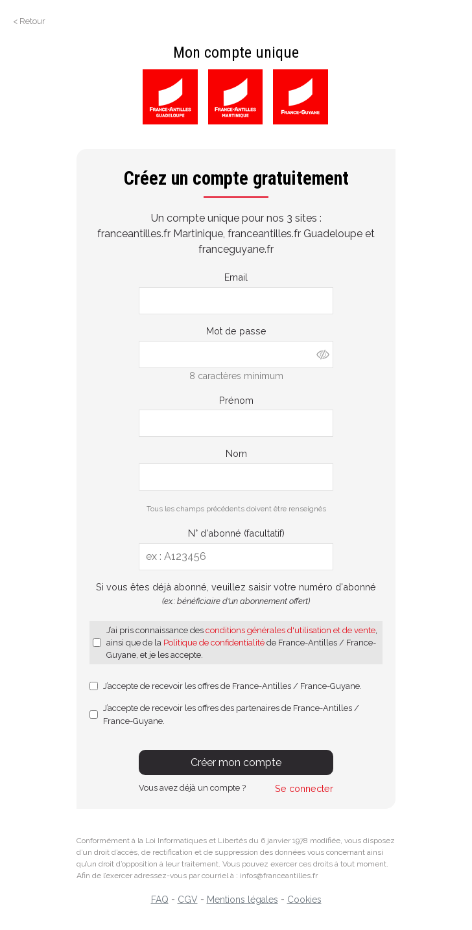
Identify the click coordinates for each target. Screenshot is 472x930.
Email (236, 277)
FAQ (160, 899)
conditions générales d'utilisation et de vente (290, 630)
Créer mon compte (236, 762)
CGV (188, 899)
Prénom (236, 400)
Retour (32, 21)
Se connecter (304, 788)
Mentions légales (242, 899)
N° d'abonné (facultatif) (236, 533)
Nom (236, 453)
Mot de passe (236, 330)
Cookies (304, 899)
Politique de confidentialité (214, 642)
